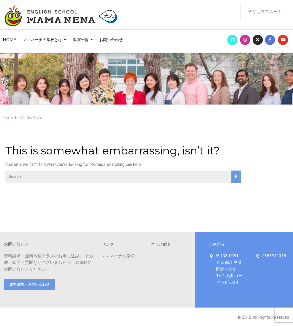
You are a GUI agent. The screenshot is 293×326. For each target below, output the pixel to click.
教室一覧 (80, 39)
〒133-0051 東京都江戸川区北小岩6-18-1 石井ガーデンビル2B (229, 269)
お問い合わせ (111, 39)
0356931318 (274, 255)
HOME (9, 39)
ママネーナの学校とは (42, 39)
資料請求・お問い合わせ (29, 284)
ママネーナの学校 (118, 255)
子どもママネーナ (265, 11)
